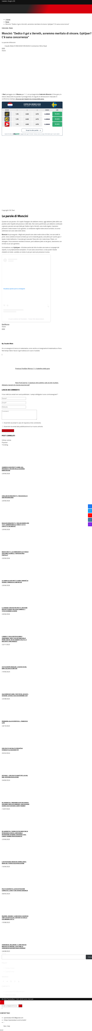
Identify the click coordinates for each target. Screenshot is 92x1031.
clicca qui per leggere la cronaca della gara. (30, 99)
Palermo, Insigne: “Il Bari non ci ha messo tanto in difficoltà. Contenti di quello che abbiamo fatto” (15, 917)
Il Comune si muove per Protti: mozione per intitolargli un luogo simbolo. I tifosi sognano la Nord (14, 609)
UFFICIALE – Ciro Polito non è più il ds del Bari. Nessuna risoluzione (15, 776)
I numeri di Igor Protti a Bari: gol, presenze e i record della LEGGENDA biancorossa (13, 468)
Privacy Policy (9, 968)
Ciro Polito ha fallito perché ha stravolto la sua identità (12, 749)
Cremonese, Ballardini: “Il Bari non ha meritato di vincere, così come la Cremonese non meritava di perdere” (14, 946)
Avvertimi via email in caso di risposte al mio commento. (22, 423)
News (11, 28)
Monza (7, 324)
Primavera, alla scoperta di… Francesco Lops (15, 722)
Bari (3, 324)
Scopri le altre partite (32, 130)
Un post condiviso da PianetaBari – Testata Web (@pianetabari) (26, 319)
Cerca (4, 954)
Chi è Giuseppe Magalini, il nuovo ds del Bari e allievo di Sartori (14, 667)
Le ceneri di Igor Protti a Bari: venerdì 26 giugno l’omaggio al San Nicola (15, 581)
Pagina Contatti (10, 995)
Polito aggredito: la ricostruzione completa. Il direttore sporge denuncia (15, 889)
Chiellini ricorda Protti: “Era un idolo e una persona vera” (15, 496)
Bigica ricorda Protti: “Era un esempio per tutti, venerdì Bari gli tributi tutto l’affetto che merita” (15, 524)
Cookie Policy (9, 971)
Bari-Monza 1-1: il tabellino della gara (26, 369)
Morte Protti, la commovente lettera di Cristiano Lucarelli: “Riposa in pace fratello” (15, 553)
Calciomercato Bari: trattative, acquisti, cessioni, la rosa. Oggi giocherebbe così (15, 695)
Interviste (5, 28)
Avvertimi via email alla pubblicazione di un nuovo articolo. (23, 426)
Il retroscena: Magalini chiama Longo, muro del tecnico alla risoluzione (14, 862)
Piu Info (57, 114)
